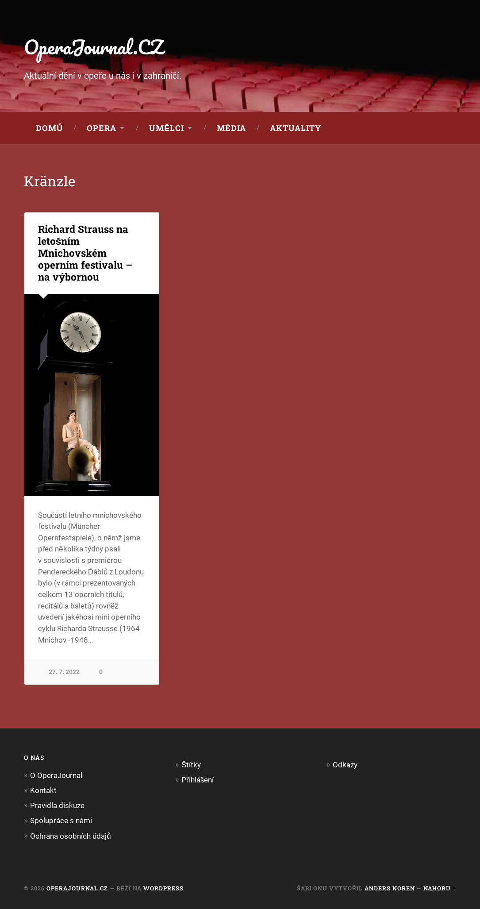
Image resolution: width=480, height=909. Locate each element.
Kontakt (43, 790)
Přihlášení (197, 779)
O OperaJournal (56, 775)
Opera (101, 128)
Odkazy (345, 764)
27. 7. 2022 (64, 672)
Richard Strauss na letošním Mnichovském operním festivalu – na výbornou (85, 252)
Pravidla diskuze (57, 805)
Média (231, 128)
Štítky (191, 764)
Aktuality (295, 128)
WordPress (163, 888)
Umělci (166, 128)
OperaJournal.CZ (93, 46)
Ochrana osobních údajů (70, 836)
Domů (49, 128)
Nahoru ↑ (439, 888)
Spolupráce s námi (61, 820)
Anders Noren (390, 888)
